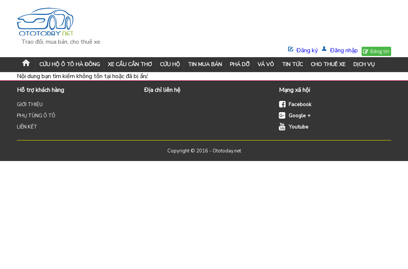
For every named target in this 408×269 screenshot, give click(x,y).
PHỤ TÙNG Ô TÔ (36, 115)
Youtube (298, 126)
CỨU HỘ (170, 64)
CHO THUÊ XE (328, 64)
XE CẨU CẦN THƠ (130, 64)
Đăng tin (379, 51)
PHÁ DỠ (240, 64)
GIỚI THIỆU (30, 104)
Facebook (300, 104)
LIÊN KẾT (27, 127)
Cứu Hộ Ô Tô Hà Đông (69, 64)
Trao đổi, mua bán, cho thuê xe (60, 42)
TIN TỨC (292, 64)
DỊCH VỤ (364, 64)
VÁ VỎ (266, 64)
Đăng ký (307, 50)
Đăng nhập (344, 50)
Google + (300, 115)
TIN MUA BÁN (205, 64)
